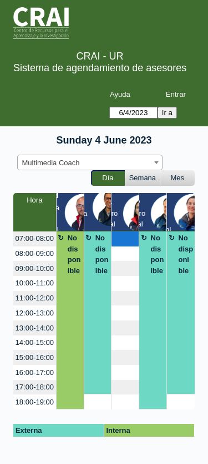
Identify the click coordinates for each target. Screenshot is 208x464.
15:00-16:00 (35, 357)
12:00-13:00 (35, 313)
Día (107, 178)
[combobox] (90, 162)
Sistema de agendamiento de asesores (99, 67)
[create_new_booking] (125, 238)
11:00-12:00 (35, 298)
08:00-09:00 (35, 253)
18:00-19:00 (35, 402)
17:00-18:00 (35, 387)
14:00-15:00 (35, 342)
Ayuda (120, 94)
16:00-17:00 (35, 372)
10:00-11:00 (35, 283)
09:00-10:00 (35, 268)
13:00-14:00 (35, 328)
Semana (142, 178)
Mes (178, 178)
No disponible (74, 254)
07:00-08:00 (35, 238)
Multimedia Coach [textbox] (51, 163)
